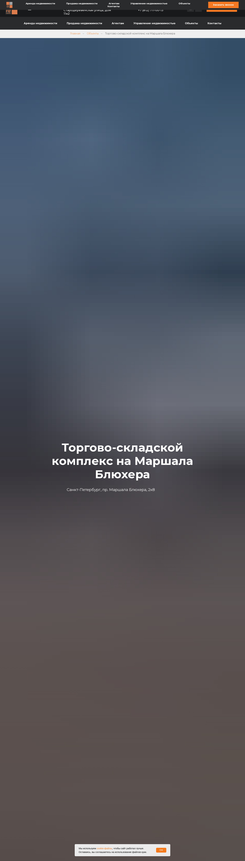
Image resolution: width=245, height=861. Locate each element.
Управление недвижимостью (154, 23)
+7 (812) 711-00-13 (150, 10)
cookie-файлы (104, 848)
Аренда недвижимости (40, 23)
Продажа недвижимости (84, 23)
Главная (75, 33)
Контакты (214, 23)
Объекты (191, 23)
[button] (222, 8)
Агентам (118, 23)
